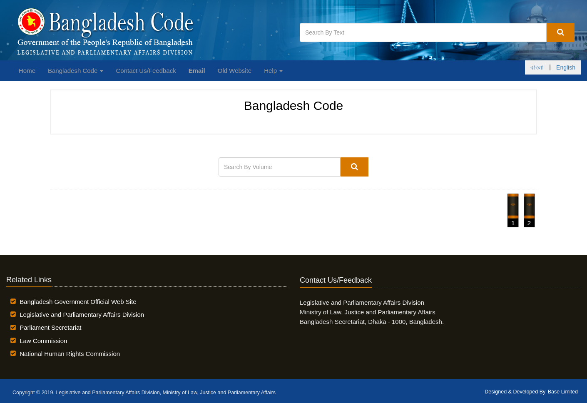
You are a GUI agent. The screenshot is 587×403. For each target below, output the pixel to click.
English (565, 67)
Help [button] (273, 70)
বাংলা (537, 67)
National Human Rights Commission (70, 353)
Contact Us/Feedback (146, 70)
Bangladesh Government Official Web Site (78, 301)
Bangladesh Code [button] (75, 70)
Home (27, 70)
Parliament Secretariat (50, 327)
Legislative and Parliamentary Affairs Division (82, 314)
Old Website (234, 70)
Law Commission (43, 340)
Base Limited (563, 392)
